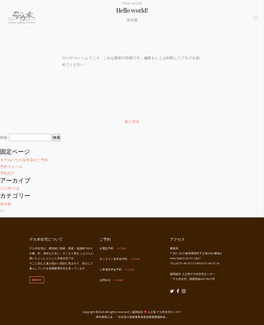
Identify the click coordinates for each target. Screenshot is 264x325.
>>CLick (121, 248)
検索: (4, 137)
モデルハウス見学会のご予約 (24, 159)
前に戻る (131, 121)
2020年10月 (10, 188)
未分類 (5, 203)
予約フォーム (11, 166)
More (36, 280)
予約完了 (7, 173)
